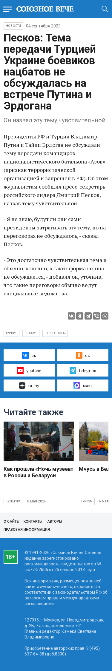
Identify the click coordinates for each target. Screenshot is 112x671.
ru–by (29, 385)
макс (83, 385)
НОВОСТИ (13, 25)
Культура (13, 501)
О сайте (11, 521)
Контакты (33, 521)
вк (29, 355)
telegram (83, 370)
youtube (29, 370)
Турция (11, 333)
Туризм (87, 501)
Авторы (54, 521)
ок (83, 355)
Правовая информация (27, 529)
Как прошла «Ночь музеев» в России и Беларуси (38, 472)
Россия (30, 333)
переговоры (55, 333)
